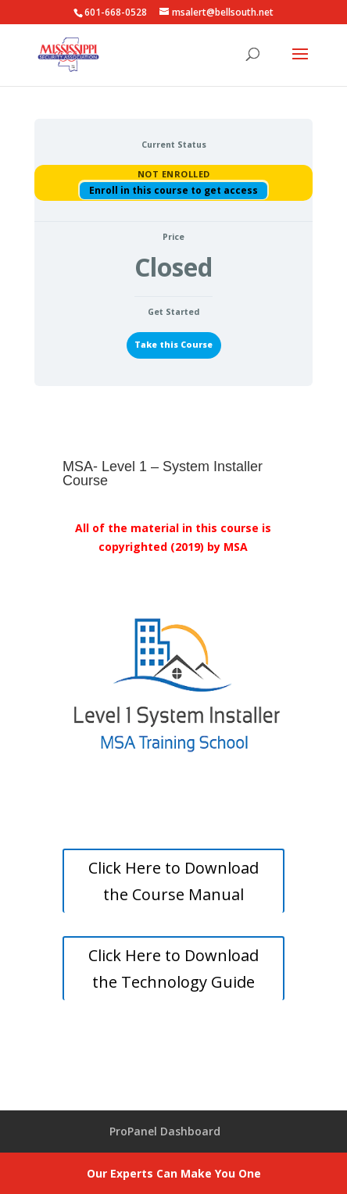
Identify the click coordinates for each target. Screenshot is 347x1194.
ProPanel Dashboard (164, 1131)
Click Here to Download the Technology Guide (173, 968)
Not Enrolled (174, 174)
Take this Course (173, 344)
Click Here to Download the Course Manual (173, 881)
